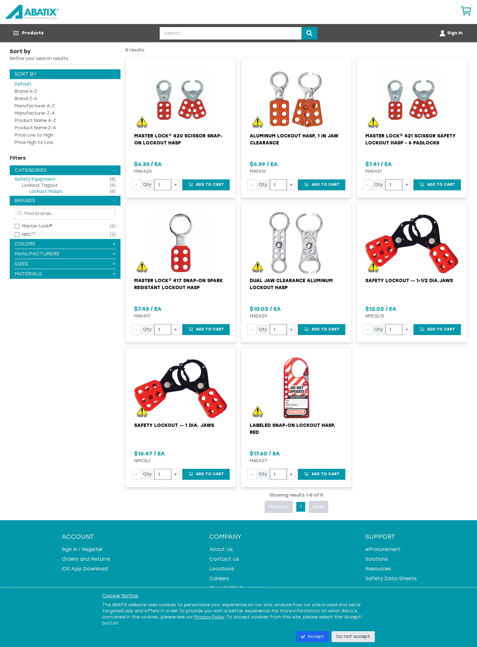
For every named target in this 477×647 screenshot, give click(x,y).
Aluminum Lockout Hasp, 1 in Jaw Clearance (294, 139)
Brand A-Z (26, 91)
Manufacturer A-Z (35, 106)
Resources (378, 569)
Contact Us (224, 559)
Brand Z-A (26, 98)
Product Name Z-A (35, 127)
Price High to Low (34, 142)
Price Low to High (34, 135)
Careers (219, 578)
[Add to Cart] (206, 184)
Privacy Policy (209, 617)
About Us (221, 549)
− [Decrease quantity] (136, 185)
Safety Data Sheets (391, 578)
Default (23, 84)
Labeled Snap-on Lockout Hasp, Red (292, 429)
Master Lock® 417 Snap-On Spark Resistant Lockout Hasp (178, 284)
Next (318, 507)
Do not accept (353, 636)
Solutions (376, 559)
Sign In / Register (82, 549)
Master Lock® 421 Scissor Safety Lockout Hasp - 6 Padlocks (410, 139)
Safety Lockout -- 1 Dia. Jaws (174, 425)
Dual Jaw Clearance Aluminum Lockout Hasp (291, 284)
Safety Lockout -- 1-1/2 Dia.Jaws (409, 280)
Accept (312, 636)
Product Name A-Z (35, 120)
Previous (278, 507)
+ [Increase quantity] (175, 185)
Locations (221, 569)
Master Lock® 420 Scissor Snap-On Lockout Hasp (178, 139)
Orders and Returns (86, 559)
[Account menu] (450, 33)
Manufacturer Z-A (35, 113)
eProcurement (383, 549)
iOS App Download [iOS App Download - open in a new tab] (85, 569)
